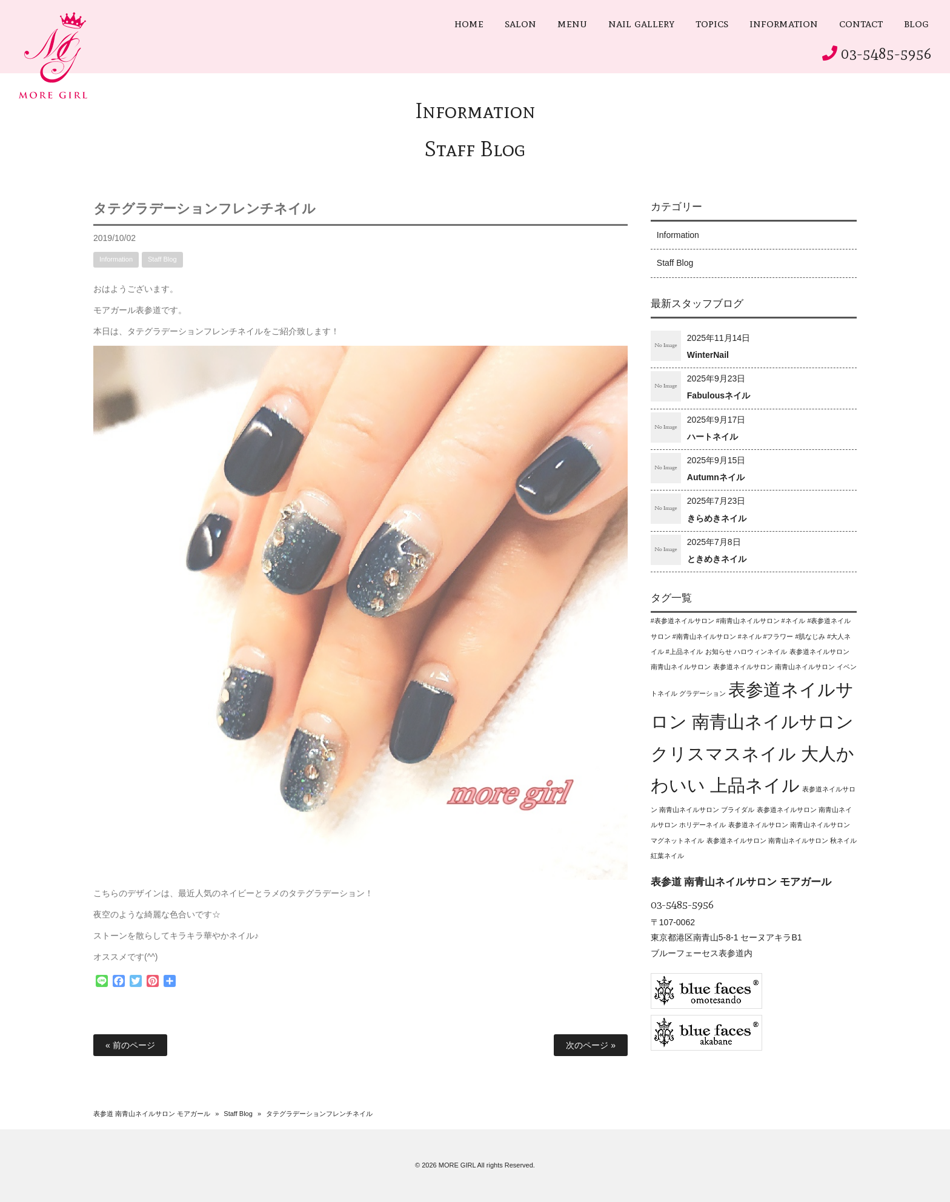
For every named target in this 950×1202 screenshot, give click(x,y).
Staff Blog (475, 149)
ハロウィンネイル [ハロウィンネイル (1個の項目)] (760, 651)
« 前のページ (130, 1045)
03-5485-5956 (886, 53)
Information (475, 110)
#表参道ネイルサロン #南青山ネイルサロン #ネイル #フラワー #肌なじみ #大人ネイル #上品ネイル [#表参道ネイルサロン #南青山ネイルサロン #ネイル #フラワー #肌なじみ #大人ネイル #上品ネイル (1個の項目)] (751, 636)
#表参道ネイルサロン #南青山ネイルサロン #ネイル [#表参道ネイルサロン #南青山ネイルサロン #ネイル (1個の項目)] (728, 620)
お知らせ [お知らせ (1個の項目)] (718, 651)
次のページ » (591, 1045)
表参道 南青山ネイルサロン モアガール (151, 1113)
